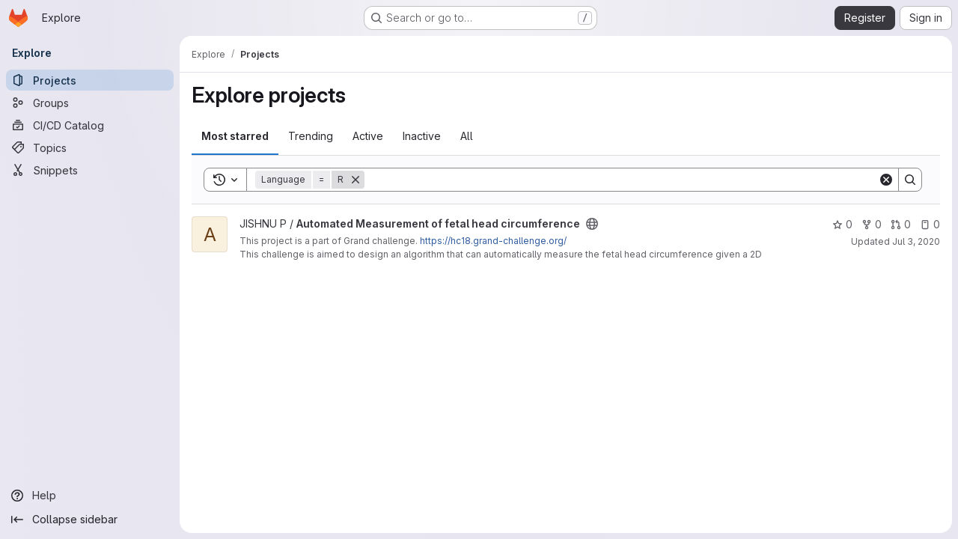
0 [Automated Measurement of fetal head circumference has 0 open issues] (930, 224)
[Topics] (90, 147)
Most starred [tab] (235, 136)
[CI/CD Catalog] (90, 125)
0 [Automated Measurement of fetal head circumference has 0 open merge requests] (901, 224)
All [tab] (466, 136)
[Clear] (886, 180)
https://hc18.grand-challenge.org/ (493, 240)
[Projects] (90, 80)
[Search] (621, 180)
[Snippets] (90, 169)
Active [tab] (368, 136)
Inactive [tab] (422, 136)
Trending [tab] (310, 136)
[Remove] (355, 180)
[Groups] (90, 102)
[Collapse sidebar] (90, 519)
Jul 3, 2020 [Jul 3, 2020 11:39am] (916, 241)
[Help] (90, 495)
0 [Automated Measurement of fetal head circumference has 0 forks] (871, 224)
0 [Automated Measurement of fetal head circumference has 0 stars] (842, 224)
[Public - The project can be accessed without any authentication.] (592, 224)
